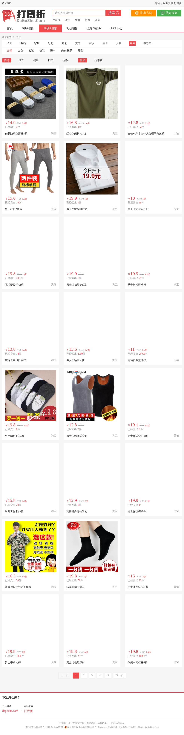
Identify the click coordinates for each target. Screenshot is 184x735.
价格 (66, 60)
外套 (80, 50)
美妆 (91, 43)
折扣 (50, 60)
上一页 (65, 675)
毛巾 (67, 20)
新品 (82, 60)
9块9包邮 (28, 28)
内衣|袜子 (66, 50)
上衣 (20, 50)
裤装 (42, 50)
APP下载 (116, 28)
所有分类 (6, 37)
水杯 (77, 20)
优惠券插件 (93, 28)
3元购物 (71, 28)
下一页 (119, 675)
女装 (118, 43)
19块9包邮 (50, 28)
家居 (36, 43)
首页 (10, 28)
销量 (36, 60)
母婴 (50, 43)
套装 (31, 50)
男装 (132, 43)
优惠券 (98, 60)
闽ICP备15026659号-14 (36, 727)
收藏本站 (6, 3)
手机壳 (57, 20)
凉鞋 (87, 20)
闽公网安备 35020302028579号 (80, 727)
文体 (77, 43)
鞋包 (64, 43)
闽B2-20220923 (55, 727)
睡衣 (53, 50)
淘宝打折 (79, 723)
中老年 (147, 43)
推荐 (21, 60)
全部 (9, 43)
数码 (23, 43)
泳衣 (97, 20)
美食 (105, 43)
